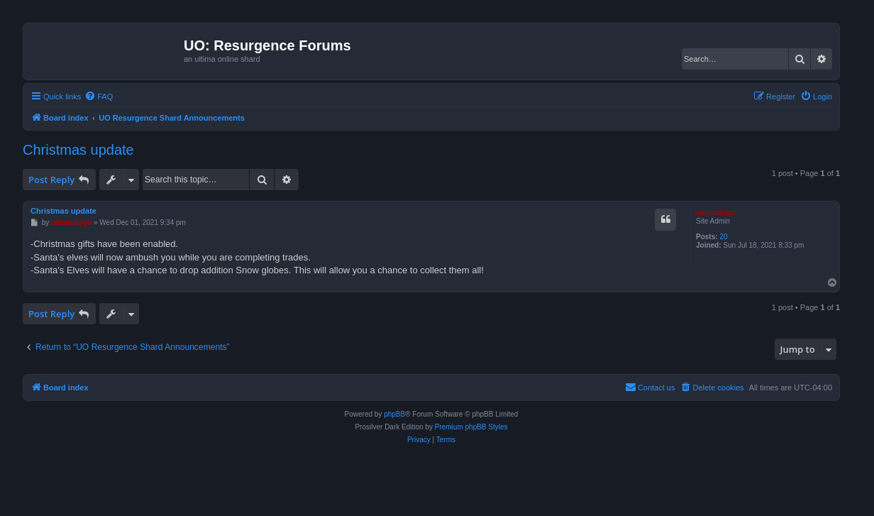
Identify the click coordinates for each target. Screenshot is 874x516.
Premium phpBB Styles (471, 427)
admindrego (716, 212)
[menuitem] (98, 96)
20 (723, 237)
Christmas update (78, 150)
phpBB (394, 414)
